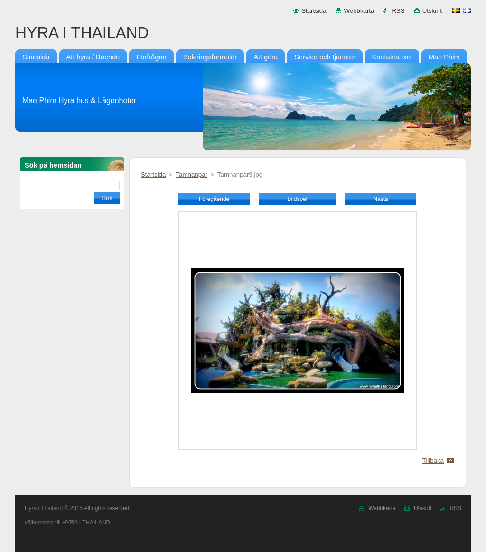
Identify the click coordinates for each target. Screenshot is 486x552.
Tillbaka (433, 460)
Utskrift (432, 10)
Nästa (380, 199)
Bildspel (298, 199)
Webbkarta (359, 10)
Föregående (214, 199)
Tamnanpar (191, 174)
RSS (398, 10)
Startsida (313, 10)
